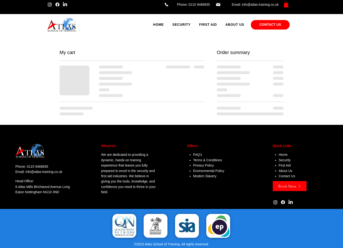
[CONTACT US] (270, 25)
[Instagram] (49, 4)
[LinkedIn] (65, 4)
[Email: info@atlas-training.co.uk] (247, 4)
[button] (286, 4)
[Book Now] (290, 186)
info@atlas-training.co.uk (43, 172)
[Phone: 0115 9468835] (187, 4)
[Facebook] (57, 4)
